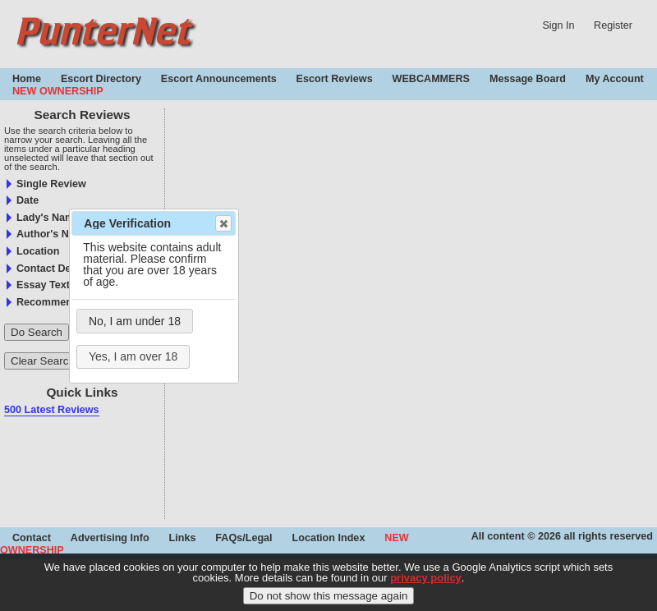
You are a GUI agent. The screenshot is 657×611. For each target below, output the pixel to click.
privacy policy (426, 584)
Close (222, 223)
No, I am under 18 (135, 321)
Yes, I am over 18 (133, 356)
